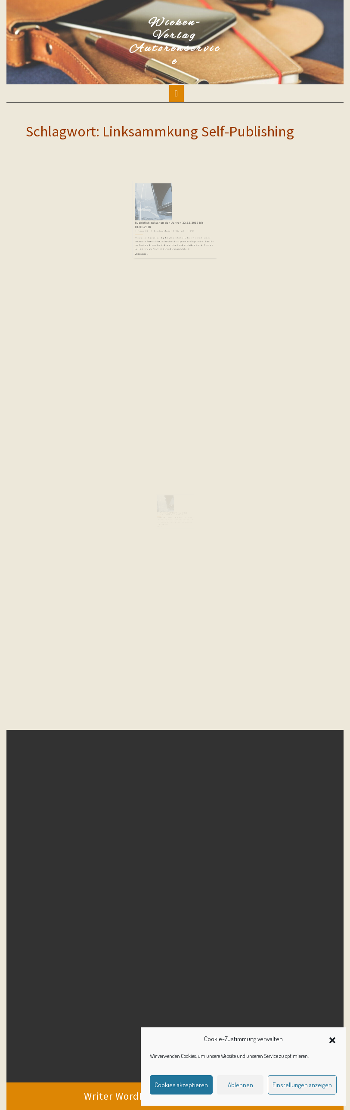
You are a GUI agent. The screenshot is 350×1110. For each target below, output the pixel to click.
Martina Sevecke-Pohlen (165, 224)
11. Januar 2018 (151, 224)
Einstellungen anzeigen (302, 1085)
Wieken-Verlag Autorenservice (175, 42)
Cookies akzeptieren (181, 1085)
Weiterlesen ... (150, 241)
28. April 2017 (162, 517)
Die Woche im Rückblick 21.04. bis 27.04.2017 (172, 516)
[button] (332, 1039)
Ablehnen (240, 1085)
